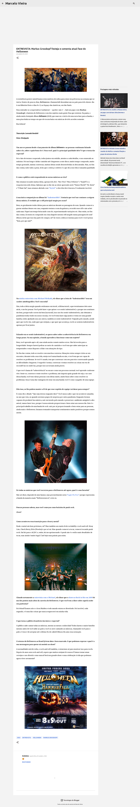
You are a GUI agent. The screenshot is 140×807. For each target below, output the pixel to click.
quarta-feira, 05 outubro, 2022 (38, 756)
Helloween (37, 737)
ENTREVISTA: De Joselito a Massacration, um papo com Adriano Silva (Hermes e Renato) (113, 112)
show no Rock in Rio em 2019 (80, 597)
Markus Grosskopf (50, 737)
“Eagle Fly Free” (73, 495)
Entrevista (26, 737)
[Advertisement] (70, 13)
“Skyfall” (52, 188)
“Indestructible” (53, 197)
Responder (26, 762)
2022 (18, 737)
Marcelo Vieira (16, 3)
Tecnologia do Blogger (70, 800)
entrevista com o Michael (44, 597)
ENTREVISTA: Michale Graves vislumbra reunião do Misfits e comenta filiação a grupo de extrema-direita (113, 151)
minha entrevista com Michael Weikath (35, 298)
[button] (17, 58)
